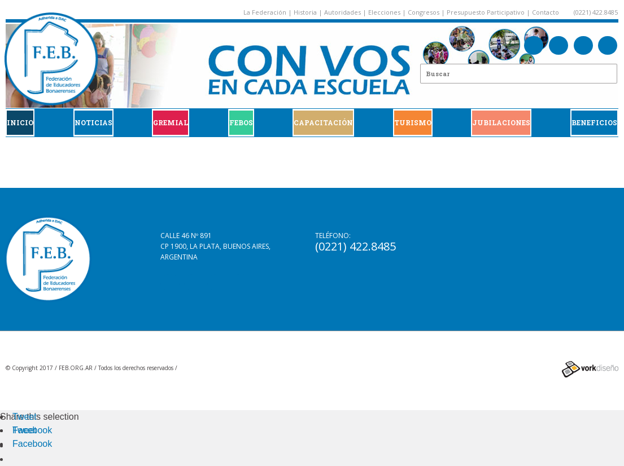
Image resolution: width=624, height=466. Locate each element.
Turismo (412, 122)
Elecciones (384, 12)
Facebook (32, 430)
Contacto (545, 12)
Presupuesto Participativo (486, 12)
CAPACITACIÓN (323, 122)
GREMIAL (170, 122)
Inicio (20, 122)
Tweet (24, 416)
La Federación (264, 12)
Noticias (93, 122)
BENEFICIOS (594, 122)
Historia (305, 12)
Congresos (423, 12)
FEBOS (241, 122)
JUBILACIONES (501, 122)
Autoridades (342, 12)
